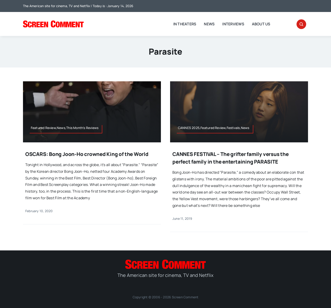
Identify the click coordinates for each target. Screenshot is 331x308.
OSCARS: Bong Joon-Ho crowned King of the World (86, 154)
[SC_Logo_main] (53, 22)
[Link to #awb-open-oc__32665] (301, 24)
